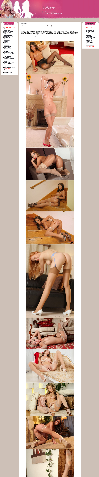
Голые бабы (24, 23)
